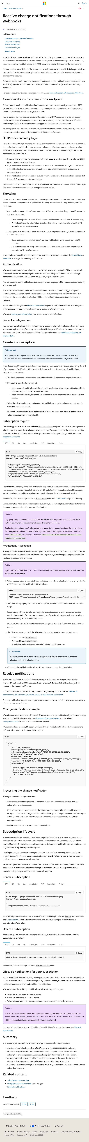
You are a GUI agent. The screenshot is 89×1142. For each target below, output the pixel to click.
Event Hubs (77, 255)
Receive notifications (12, 44)
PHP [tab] (42, 443)
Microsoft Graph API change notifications (66, 92)
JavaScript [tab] (33, 443)
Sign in (84, 3)
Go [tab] (19, 443)
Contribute (44, 1131)
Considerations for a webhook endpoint (19, 38)
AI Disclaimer (9, 1131)
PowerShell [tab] (51, 443)
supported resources (11, 436)
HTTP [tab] (6, 443)
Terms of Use (9, 1135)
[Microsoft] (44, 3)
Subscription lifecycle (12, 47)
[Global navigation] (2, 3)
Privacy (53, 1131)
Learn (5, 8)
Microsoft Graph (15, 8)
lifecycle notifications (36, 305)
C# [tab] (13, 443)
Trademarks (21, 1135)
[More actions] (84, 8)
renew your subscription (22, 314)
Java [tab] (24, 443)
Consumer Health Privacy (70, 1131)
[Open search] (78, 3)
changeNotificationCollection (47, 718)
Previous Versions (23, 1131)
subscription (62, 498)
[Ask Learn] (79, 8)
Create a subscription (12, 41)
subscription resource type (18, 1080)
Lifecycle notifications (16, 1087)
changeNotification (11, 721)
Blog (34, 1131)
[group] (44, 467)
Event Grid (7, 258)
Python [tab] (61, 443)
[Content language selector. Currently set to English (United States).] (15, 1126)
